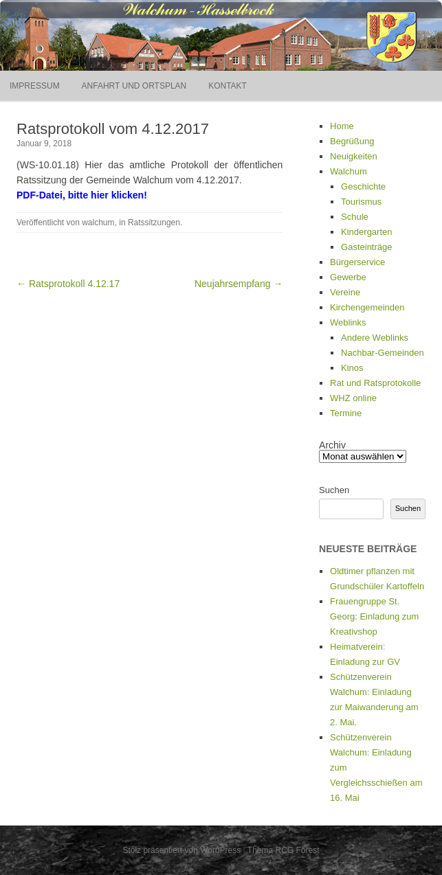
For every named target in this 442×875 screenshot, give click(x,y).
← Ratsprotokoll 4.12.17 (68, 283)
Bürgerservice (357, 262)
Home (342, 126)
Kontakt (227, 86)
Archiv (332, 445)
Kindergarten (366, 232)
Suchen (334, 490)
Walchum (348, 171)
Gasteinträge (366, 247)
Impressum (35, 86)
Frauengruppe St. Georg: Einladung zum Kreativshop (374, 616)
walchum (98, 222)
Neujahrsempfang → (239, 283)
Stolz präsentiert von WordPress (181, 850)
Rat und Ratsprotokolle (375, 383)
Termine (346, 413)
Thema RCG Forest (283, 850)
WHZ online (353, 398)
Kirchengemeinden (367, 307)
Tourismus (361, 201)
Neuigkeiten (353, 156)
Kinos (352, 368)
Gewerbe (348, 277)
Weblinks (348, 322)
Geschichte (363, 186)
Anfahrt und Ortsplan (134, 86)
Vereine (345, 292)
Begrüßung (352, 141)
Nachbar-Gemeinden (382, 353)
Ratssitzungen (154, 222)
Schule (354, 217)
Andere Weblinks (374, 337)
